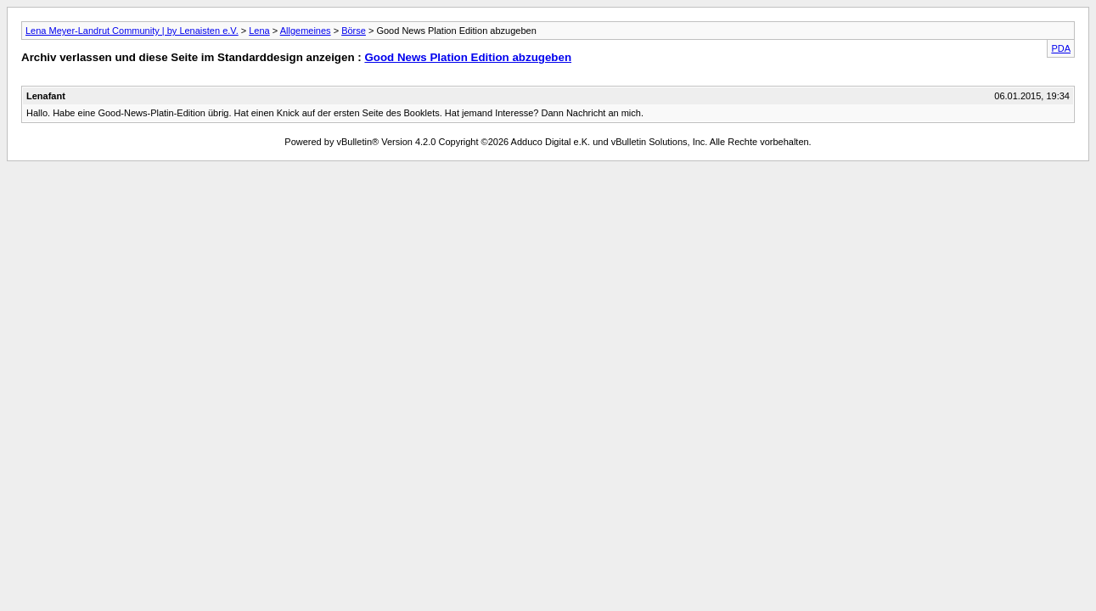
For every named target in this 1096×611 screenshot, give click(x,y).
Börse (353, 30)
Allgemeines (305, 30)
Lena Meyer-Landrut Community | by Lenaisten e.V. (132, 30)
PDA (1061, 48)
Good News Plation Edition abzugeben (467, 57)
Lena (259, 30)
